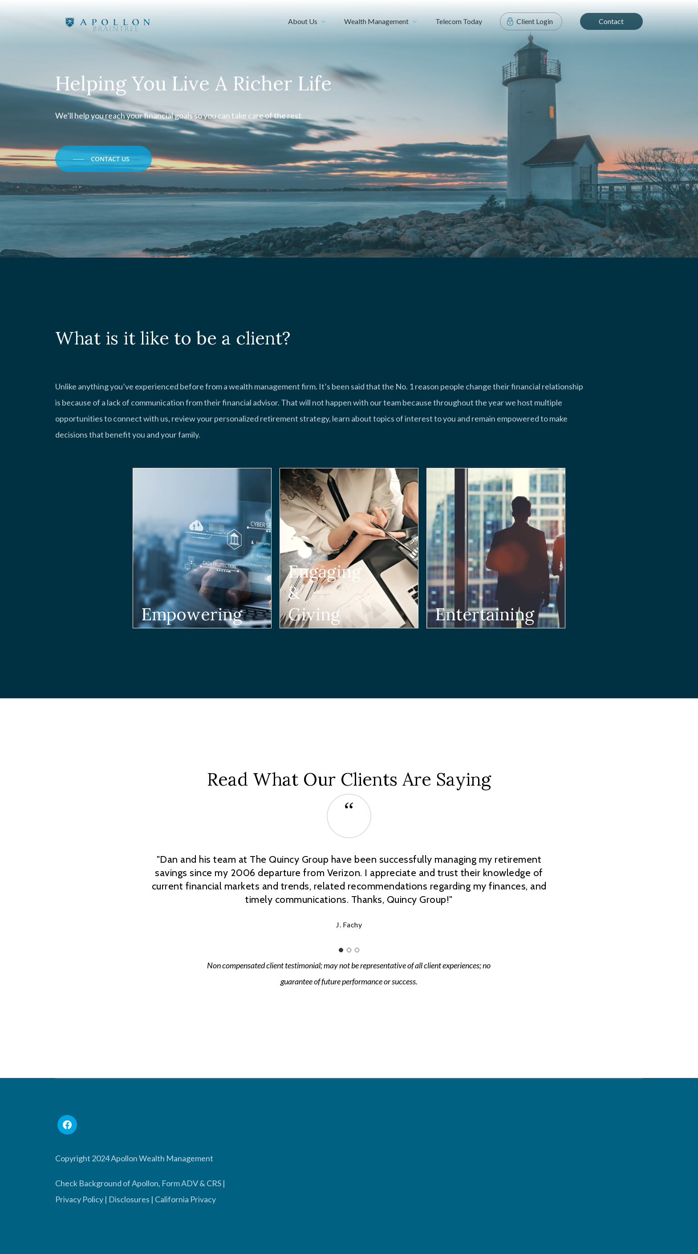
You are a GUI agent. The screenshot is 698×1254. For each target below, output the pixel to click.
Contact (611, 21)
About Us (306, 21)
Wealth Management (380, 21)
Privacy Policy (79, 1199)
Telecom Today (458, 21)
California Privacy (185, 1199)
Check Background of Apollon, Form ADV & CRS (138, 1183)
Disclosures (129, 1199)
